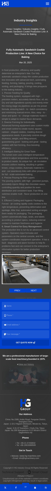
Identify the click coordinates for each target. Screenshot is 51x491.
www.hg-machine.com (30, 456)
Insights (17, 29)
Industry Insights (31, 29)
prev (17, 290)
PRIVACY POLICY (25, 476)
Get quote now (25, 343)
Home (9, 29)
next (34, 290)
